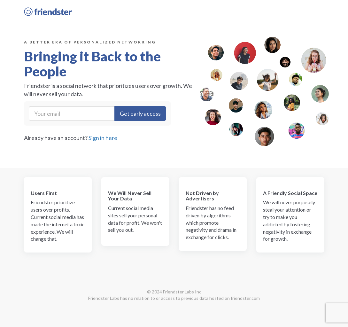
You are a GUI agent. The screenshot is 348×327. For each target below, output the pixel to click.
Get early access (140, 113)
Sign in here (103, 137)
